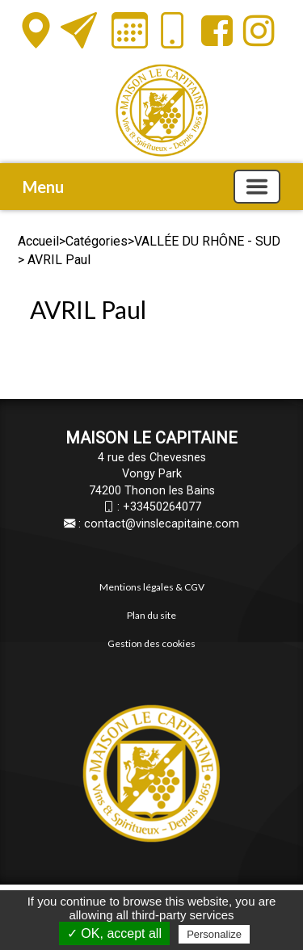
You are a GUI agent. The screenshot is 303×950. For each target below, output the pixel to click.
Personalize (214, 934)
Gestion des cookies (151, 643)
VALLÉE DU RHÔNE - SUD (207, 241)
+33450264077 (162, 507)
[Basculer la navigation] (257, 187)
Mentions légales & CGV (151, 587)
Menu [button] (43, 186)
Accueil (38, 241)
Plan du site (151, 615)
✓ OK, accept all (114, 933)
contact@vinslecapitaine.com (161, 524)
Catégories (96, 241)
